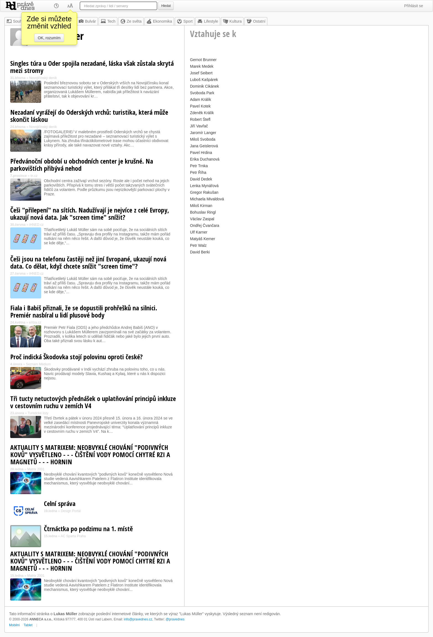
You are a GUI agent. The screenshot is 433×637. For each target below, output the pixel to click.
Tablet (28, 625)
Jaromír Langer (203, 132)
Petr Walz (198, 245)
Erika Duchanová (205, 159)
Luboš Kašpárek (204, 79)
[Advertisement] (306, 294)
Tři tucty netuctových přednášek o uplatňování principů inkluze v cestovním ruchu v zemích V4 (93, 402)
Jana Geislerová (204, 146)
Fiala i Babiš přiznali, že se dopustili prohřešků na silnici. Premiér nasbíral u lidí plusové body (83, 311)
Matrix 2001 (35, 469)
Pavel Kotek (200, 106)
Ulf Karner (198, 232)
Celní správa (59, 503)
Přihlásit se (413, 6)
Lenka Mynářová (204, 186)
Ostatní (255, 21)
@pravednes (175, 619)
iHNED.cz (36, 225)
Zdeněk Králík (202, 113)
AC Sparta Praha (73, 536)
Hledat (166, 6)
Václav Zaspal (202, 219)
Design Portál (71, 511)
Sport (184, 21)
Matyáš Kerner (202, 239)
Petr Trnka (199, 166)
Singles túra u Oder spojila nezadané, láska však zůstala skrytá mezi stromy (92, 67)
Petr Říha (198, 172)
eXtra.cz (35, 322)
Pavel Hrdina (201, 152)
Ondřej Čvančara (204, 225)
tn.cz (33, 176)
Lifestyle (207, 21)
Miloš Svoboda (202, 139)
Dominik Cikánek (204, 86)
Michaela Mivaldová (207, 199)
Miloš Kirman (201, 205)
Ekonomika (159, 21)
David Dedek (201, 179)
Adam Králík (200, 99)
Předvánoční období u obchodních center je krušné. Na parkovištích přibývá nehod (81, 164)
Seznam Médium (38, 364)
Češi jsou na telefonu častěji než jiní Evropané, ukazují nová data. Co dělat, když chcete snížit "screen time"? (88, 262)
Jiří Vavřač (199, 126)
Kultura (232, 21)
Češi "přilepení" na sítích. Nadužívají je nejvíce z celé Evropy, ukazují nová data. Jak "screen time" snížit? (89, 213)
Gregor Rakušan (204, 192)
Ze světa (131, 21)
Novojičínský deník (43, 78)
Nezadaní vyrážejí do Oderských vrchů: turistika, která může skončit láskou (89, 116)
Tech (108, 21)
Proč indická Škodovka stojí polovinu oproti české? (76, 356)
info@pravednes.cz (138, 619)
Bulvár (87, 21)
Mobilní (14, 625)
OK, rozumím (49, 38)
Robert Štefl (200, 119)
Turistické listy (38, 413)
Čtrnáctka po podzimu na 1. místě (88, 528)
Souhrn (15, 21)
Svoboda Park (202, 93)
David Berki (200, 252)
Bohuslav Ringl (203, 212)
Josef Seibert (201, 73)
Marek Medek (201, 66)
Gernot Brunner (203, 59)
